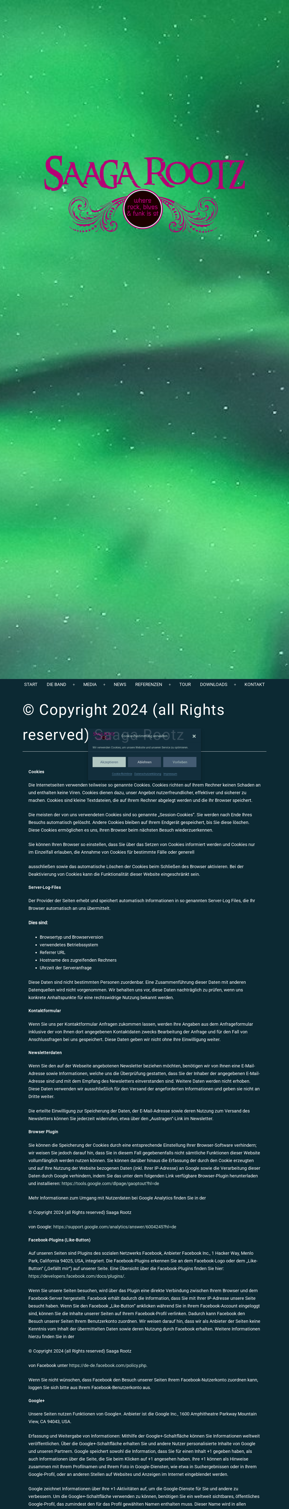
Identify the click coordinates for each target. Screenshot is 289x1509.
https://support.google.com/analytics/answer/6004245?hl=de (114, 1226)
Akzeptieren (109, 762)
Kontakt (255, 684)
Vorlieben (180, 762)
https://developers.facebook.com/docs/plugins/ (76, 1276)
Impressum (170, 773)
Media (90, 684)
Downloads (213, 684)
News (120, 684)
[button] (194, 736)
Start (30, 684)
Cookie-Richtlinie (122, 773)
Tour (185, 684)
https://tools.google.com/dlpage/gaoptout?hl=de (110, 1183)
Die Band (56, 684)
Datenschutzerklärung (147, 773)
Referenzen (148, 684)
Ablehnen (144, 762)
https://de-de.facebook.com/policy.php (107, 1365)
